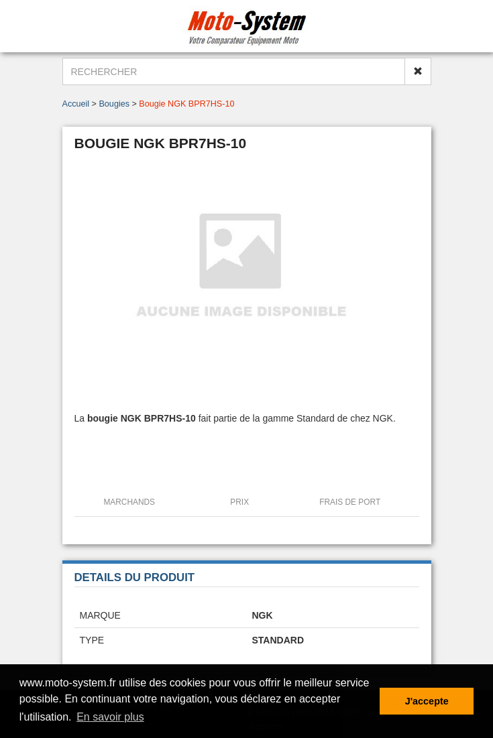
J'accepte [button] (427, 701)
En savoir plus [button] (110, 717)
